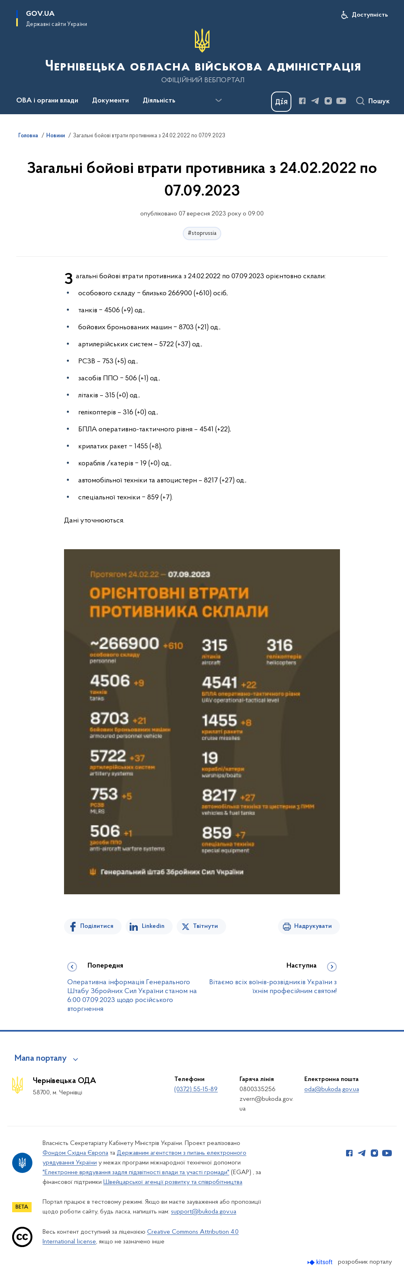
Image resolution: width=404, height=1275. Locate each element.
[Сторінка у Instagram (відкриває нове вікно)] (328, 101)
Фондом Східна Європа (75, 1153)
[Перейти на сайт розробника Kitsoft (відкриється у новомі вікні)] (321, 1262)
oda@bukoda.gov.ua (331, 1089)
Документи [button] (110, 100)
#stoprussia (202, 233)
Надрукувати (313, 926)
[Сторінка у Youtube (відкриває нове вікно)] (341, 101)
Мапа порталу (41, 1058)
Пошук (379, 101)
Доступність (370, 15)
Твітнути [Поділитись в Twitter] (205, 926)
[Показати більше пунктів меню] (218, 100)
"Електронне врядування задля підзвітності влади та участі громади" (136, 1172)
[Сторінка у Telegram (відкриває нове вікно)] (315, 101)
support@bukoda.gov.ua (203, 1212)
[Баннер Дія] (281, 102)
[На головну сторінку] (202, 56)
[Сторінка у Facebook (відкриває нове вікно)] (302, 101)
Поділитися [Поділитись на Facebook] (96, 926)
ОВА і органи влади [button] (47, 100)
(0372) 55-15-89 (196, 1089)
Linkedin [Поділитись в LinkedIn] (153, 926)
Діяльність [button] (159, 100)
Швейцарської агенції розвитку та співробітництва (172, 1182)
